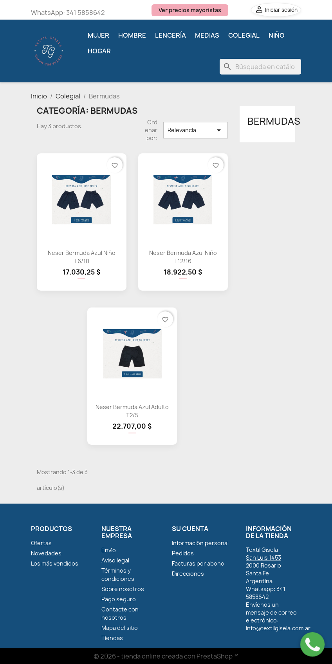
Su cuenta (190, 528)
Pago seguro (118, 599)
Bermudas (273, 121)
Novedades (46, 553)
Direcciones (188, 573)
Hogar (99, 51)
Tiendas (112, 638)
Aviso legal (115, 560)
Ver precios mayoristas (190, 10)
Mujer (98, 35)
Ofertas (41, 543)
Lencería (170, 35)
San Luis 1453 (263, 557)
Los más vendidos (54, 563)
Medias (207, 35)
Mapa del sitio (119, 627)
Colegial (244, 35)
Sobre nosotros (122, 589)
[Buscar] (260, 67)
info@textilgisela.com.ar (278, 628)
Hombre (132, 35)
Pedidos (183, 553)
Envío (108, 550)
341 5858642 (85, 12)
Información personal (200, 543)
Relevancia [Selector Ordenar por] (195, 130)
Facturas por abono (198, 563)
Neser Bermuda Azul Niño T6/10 (81, 257)
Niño (277, 35)
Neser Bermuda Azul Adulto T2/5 (132, 411)
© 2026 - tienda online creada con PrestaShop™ (166, 656)
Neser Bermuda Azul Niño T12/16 (183, 257)
